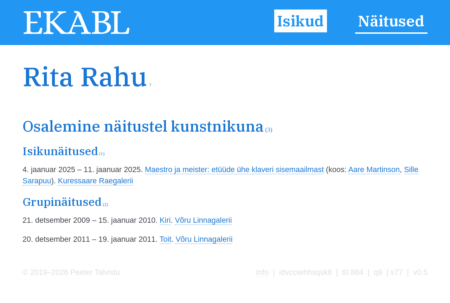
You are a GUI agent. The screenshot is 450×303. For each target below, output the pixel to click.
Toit (166, 239)
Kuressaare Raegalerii (95, 180)
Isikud (300, 21)
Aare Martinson (374, 169)
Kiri (165, 220)
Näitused (391, 21)
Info (262, 272)
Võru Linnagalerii (203, 220)
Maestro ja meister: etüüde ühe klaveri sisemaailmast (234, 169)
